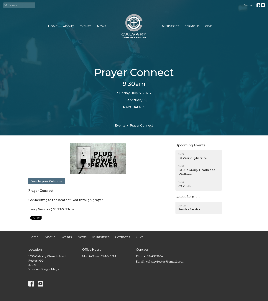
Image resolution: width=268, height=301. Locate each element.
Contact (249, 5)
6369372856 (155, 256)
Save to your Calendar (47, 181)
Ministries (170, 26)
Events (85, 26)
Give (208, 26)
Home (52, 26)
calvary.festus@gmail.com (165, 261)
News (101, 26)
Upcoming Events (190, 145)
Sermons (192, 26)
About (68, 26)
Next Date (134, 107)
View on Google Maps (43, 269)
